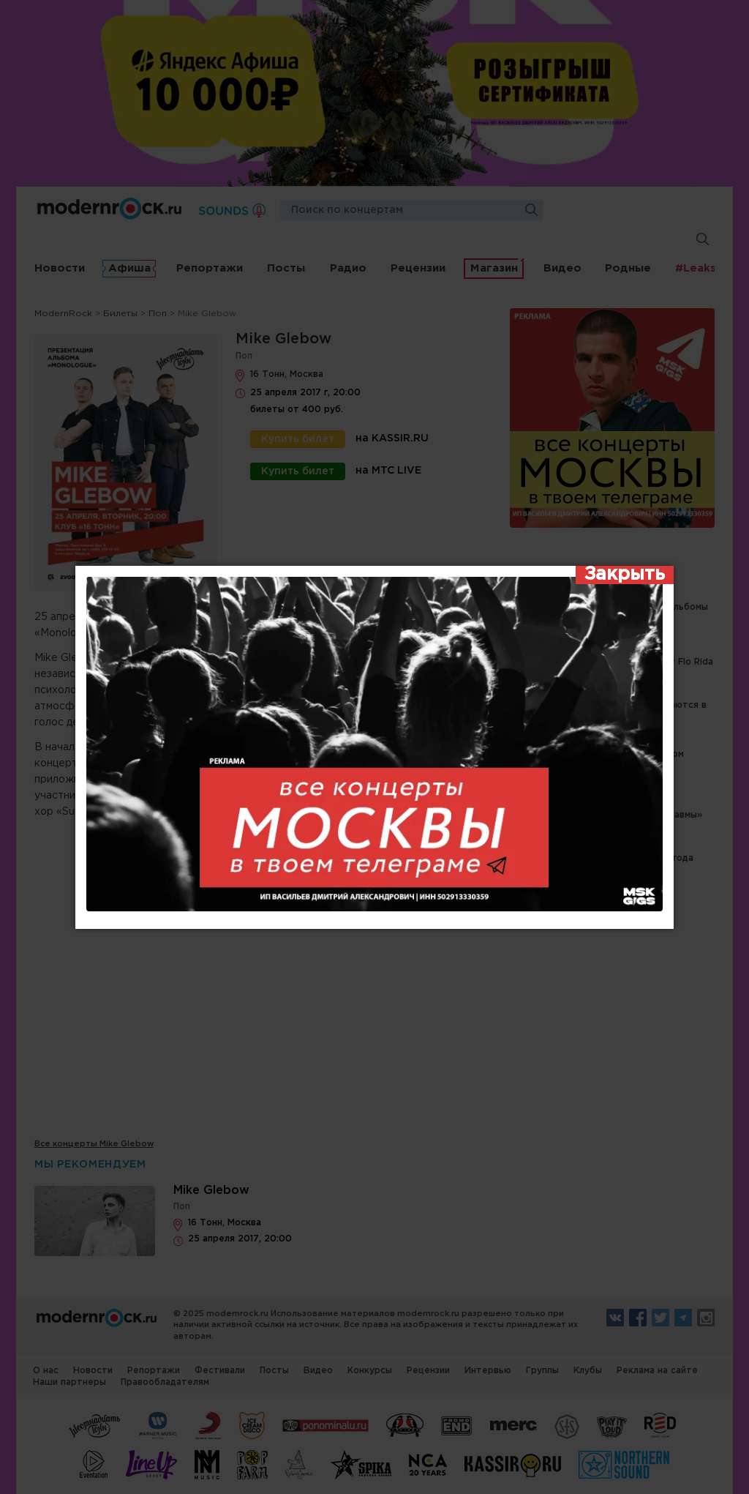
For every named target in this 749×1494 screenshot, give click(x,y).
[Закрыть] (625, 575)
